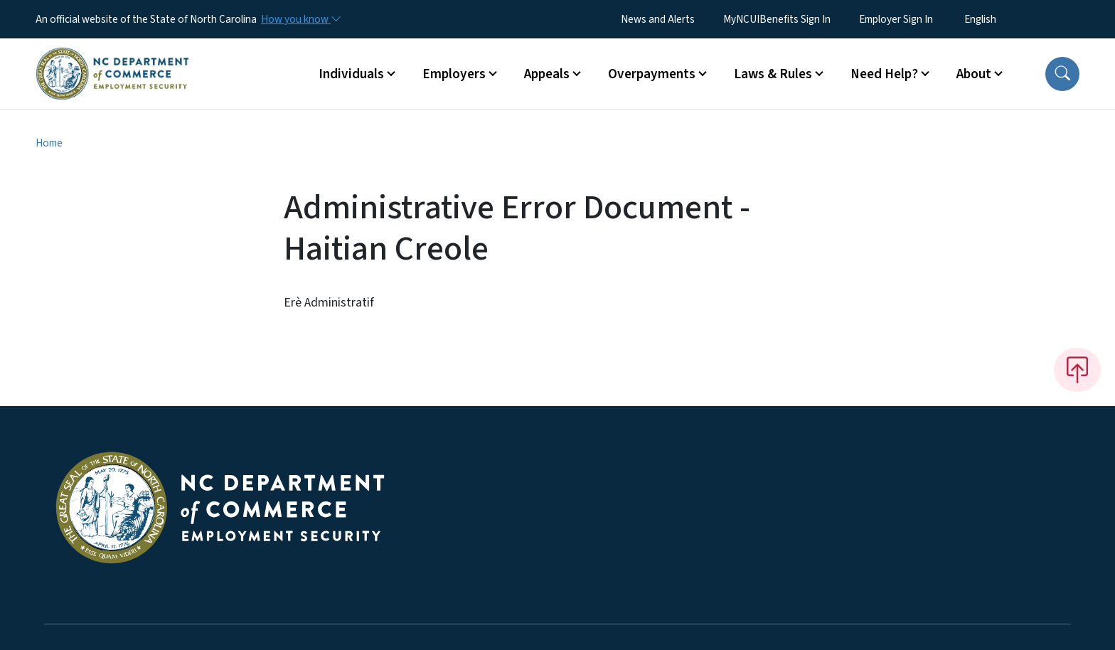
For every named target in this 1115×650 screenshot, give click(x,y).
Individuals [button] (351, 74)
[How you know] (300, 19)
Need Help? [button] (884, 74)
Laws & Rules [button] (773, 74)
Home (49, 143)
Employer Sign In (896, 19)
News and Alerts (658, 19)
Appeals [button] (547, 74)
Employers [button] (454, 74)
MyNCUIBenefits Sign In (777, 19)
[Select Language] (1002, 19)
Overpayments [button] (651, 74)
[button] (1062, 74)
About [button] (973, 74)
